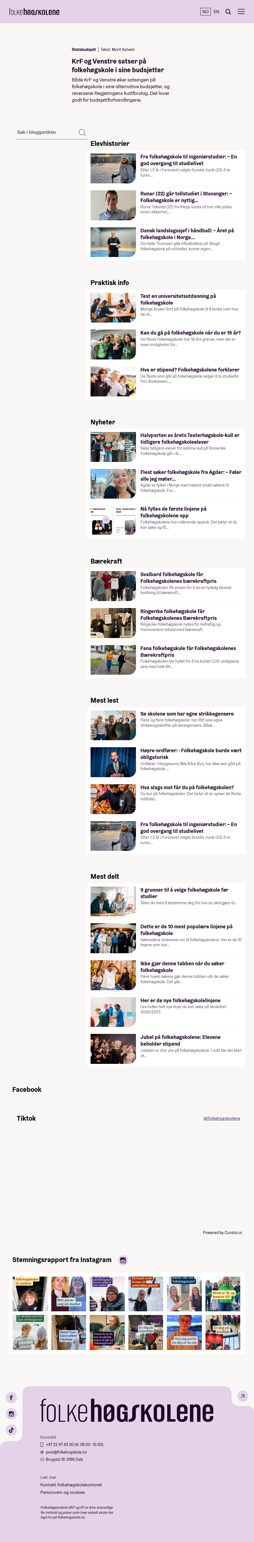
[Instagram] (11, 1413)
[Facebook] (11, 1397)
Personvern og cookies (62, 1492)
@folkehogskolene (222, 1118)
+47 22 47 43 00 (60, 1444)
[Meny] (241, 12)
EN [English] (216, 12)
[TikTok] (11, 1430)
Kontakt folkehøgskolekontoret (71, 1485)
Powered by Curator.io (222, 1232)
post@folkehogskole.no (66, 1452)
